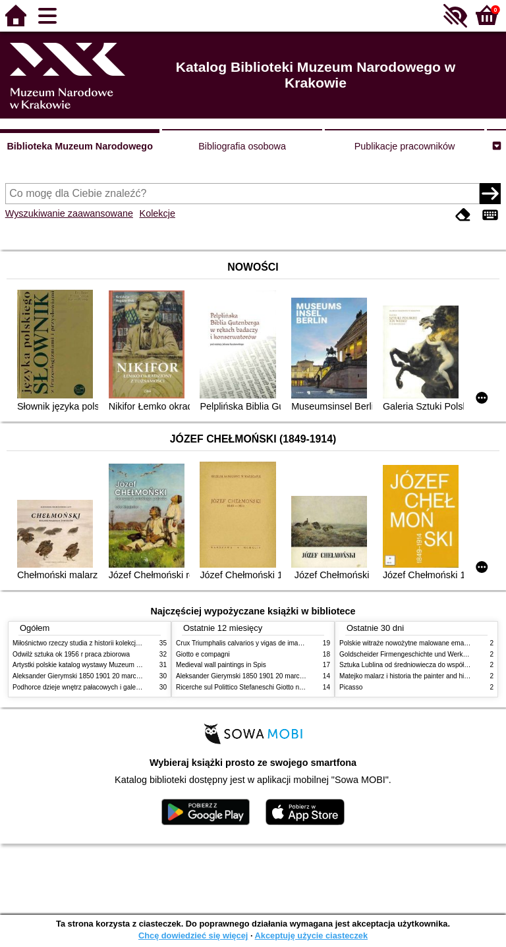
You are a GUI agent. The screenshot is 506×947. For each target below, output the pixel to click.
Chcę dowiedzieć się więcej (193, 935)
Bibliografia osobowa (242, 146)
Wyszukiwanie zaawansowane (69, 213)
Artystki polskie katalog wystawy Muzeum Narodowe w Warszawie (110, 664)
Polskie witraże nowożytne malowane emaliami (408, 643)
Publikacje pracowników (404, 146)
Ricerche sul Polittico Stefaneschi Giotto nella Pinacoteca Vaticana (274, 687)
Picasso (350, 687)
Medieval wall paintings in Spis (221, 664)
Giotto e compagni (203, 654)
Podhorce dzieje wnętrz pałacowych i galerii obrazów (90, 687)
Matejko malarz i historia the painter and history (408, 676)
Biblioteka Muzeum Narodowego (79, 146)
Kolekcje (157, 213)
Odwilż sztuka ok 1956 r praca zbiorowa (71, 654)
